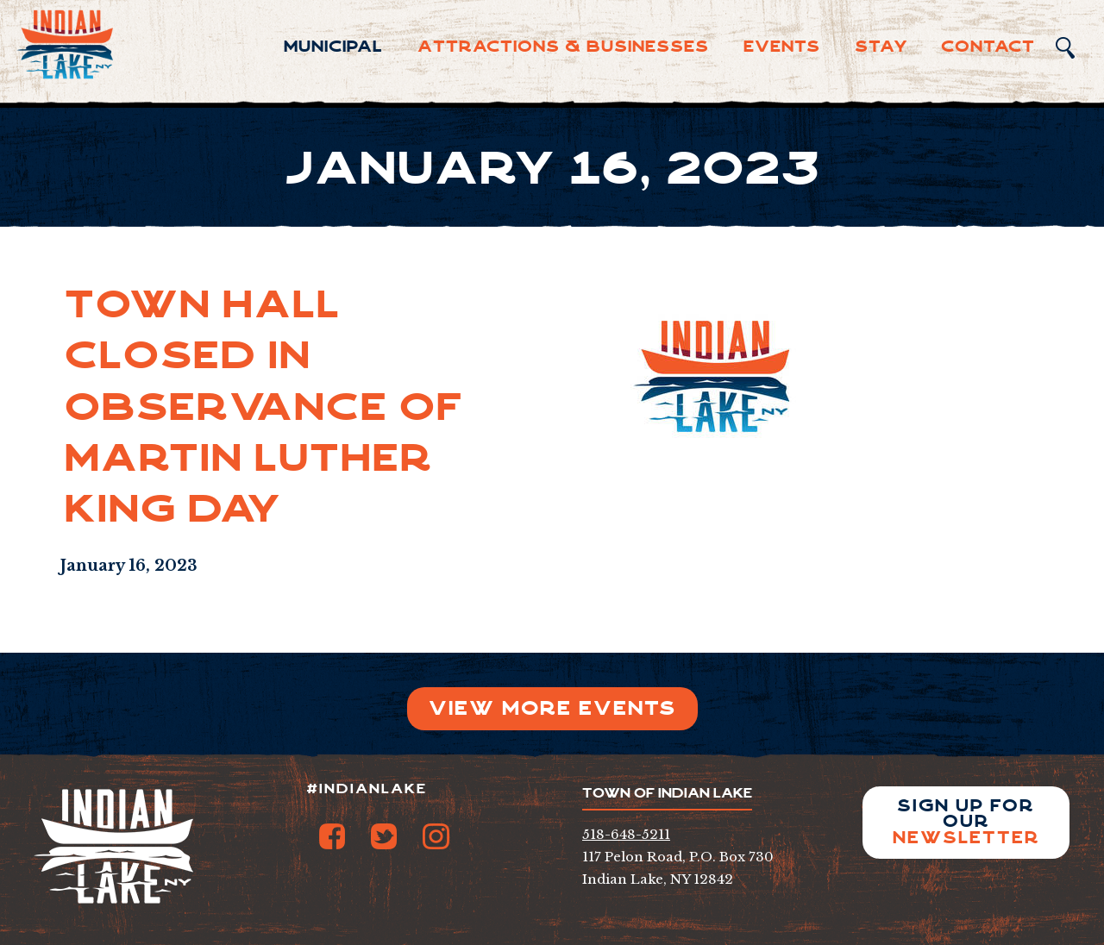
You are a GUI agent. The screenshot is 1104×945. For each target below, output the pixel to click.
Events (781, 46)
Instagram (435, 836)
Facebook (332, 836)
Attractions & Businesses (563, 46)
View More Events (552, 708)
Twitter (383, 836)
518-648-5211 (626, 834)
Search (1065, 47)
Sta (881, 46)
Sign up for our (966, 822)
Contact (988, 46)
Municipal (333, 46)
